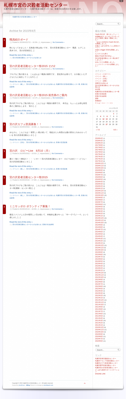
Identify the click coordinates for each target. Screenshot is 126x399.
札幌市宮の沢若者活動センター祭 (68, 84)
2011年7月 (99, 311)
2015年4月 (99, 209)
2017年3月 (99, 157)
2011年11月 (99, 302)
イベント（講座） (101, 81)
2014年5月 (99, 234)
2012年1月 (99, 298)
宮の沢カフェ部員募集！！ (26, 124)
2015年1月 (99, 216)
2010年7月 (99, 339)
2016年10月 (99, 168)
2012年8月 (99, 282)
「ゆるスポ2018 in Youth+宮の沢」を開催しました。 (107, 43)
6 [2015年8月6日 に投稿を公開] (107, 116)
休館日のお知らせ (101, 83)
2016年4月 (99, 182)
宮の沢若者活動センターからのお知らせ (26, 58)
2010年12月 (99, 327)
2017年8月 (99, 147)
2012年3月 (99, 293)
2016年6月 (99, 177)
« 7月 (98, 130)
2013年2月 (99, 268)
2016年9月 (99, 170)
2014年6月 (99, 232)
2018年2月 (99, 143)
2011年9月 (99, 307)
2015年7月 (99, 202)
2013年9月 (99, 252)
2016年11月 (99, 166)
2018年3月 (99, 141)
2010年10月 (99, 332)
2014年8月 (99, 227)
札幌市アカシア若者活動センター (107, 361)
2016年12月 (99, 163)
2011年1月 (99, 325)
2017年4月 (99, 154)
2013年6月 (99, 259)
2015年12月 (99, 191)
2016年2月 (99, 186)
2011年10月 (99, 305)
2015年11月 (99, 193)
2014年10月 (99, 223)
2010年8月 (99, 336)
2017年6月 (99, 150)
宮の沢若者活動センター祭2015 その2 (32, 66)
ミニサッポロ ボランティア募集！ (30, 206)
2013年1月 (99, 270)
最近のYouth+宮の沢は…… (105, 56)
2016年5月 (99, 179)
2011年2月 (99, 323)
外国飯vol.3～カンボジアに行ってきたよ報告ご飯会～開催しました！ (107, 38)
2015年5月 (99, 207)
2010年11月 (99, 330)
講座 (96, 98)
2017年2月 (99, 159)
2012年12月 (99, 273)
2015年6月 (99, 204)
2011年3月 (99, 320)
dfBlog (28, 385)
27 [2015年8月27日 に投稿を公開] (107, 124)
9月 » (115, 130)
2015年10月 (99, 195)
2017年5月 (99, 152)
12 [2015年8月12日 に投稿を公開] (103, 119)
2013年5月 (99, 261)
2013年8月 (99, 254)
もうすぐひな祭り (101, 54)
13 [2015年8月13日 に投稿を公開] (107, 119)
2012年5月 (99, 289)
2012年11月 (99, 275)
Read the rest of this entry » (21, 55)
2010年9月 (99, 334)
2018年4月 (99, 138)
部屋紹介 (98, 101)
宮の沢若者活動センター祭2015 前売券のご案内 (38, 95)
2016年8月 (99, 172)
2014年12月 (99, 218)
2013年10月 (99, 250)
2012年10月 (99, 277)
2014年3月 (99, 238)
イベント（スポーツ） (103, 74)
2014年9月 (99, 225)
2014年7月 (99, 229)
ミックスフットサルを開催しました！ (107, 65)
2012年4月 (99, 291)
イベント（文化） (18, 142)
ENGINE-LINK (100, 374)
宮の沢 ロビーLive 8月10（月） (30, 150)
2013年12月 (99, 245)
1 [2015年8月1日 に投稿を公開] (113, 114)
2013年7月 (99, 257)
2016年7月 (99, 175)
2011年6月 (99, 314)
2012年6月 (99, 286)
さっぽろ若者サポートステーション (107, 370)
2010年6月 (99, 341)
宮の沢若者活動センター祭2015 (29, 177)
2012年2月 (99, 295)
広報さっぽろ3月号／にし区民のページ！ (107, 46)
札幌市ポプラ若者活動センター (106, 363)
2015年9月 (99, 197)
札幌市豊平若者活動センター (105, 365)
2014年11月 (99, 220)
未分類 (97, 89)
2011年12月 (99, 300)
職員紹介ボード (19, 39)
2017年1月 (99, 161)
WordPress (22, 385)
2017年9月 (99, 145)
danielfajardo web (48, 385)
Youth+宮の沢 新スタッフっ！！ (107, 34)
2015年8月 (99, 200)
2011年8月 (99, 309)
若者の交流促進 (61, 142)
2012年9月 (99, 279)
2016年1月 (99, 188)
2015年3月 (99, 211)
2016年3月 (99, 184)
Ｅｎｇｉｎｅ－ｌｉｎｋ (104, 103)
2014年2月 (99, 241)
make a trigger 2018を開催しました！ (107, 50)
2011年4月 (99, 318)
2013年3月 (99, 266)
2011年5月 (99, 316)
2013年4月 (99, 264)
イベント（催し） (18, 84)
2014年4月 (99, 236)
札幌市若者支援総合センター (105, 358)
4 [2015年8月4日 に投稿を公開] (100, 116)
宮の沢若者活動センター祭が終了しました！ (107, 59)
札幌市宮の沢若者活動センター (25, 17)
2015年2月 (99, 213)
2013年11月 (99, 248)
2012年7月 (99, 284)
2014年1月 (99, 243)
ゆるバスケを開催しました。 (105, 62)
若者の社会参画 (48, 224)
